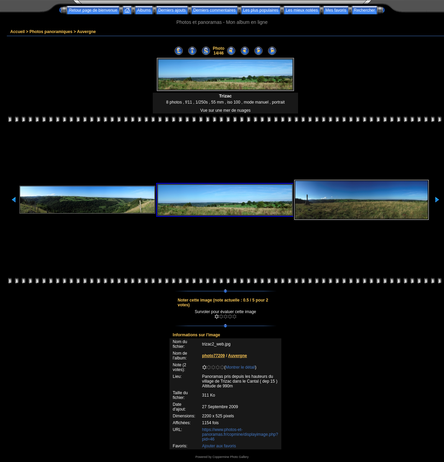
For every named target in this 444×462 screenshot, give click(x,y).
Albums (144, 10)
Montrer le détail (240, 367)
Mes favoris (335, 10)
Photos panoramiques (50, 31)
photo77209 (213, 355)
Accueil (17, 31)
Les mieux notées (302, 10)
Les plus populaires (260, 10)
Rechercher (364, 10)
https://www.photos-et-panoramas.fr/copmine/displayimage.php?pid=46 (240, 434)
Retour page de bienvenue (93, 10)
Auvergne (86, 31)
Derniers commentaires (214, 10)
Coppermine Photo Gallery (230, 457)
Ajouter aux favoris (219, 446)
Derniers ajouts (172, 10)
